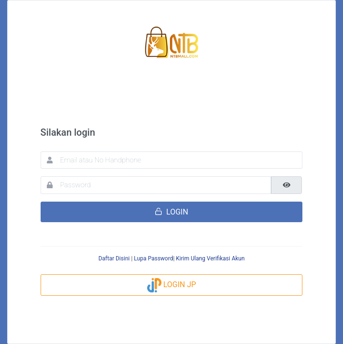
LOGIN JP (171, 284)
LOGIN (171, 211)
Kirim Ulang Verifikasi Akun (210, 258)
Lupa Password (153, 258)
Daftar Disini (114, 258)
